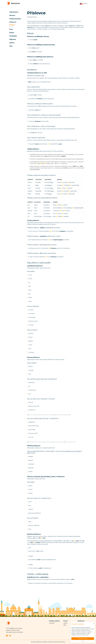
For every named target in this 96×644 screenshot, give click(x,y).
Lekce (65, 623)
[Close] (93, 624)
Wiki (64, 625)
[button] (84, 3)
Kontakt (51, 623)
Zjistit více (83, 641)
